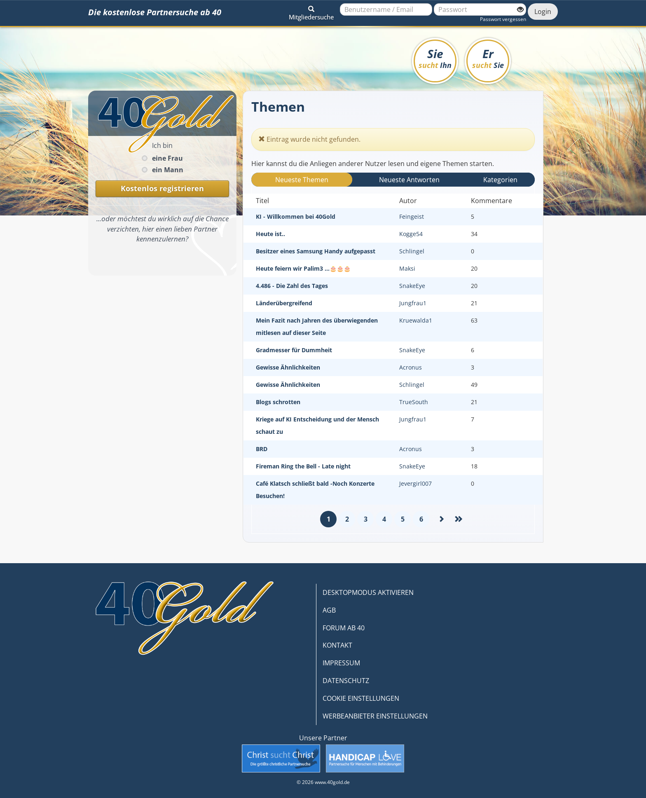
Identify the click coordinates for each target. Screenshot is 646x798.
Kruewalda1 (415, 320)
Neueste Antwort (409, 179)
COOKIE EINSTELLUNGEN (361, 698)
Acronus (410, 367)
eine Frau (167, 158)
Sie (435, 58)
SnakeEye (412, 286)
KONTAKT (337, 645)
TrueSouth (413, 402)
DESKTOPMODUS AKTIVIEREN (368, 592)
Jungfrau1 (412, 303)
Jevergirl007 (415, 483)
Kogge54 (411, 234)
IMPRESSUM (341, 662)
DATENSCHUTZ (346, 680)
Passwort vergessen (503, 19)
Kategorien (500, 179)
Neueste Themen (301, 179)
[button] (311, 11)
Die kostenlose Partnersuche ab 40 (154, 12)
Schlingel (411, 251)
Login (542, 11)
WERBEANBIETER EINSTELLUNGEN (375, 716)
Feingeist (411, 216)
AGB (329, 610)
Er (488, 58)
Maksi (407, 268)
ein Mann (167, 169)
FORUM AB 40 (344, 627)
